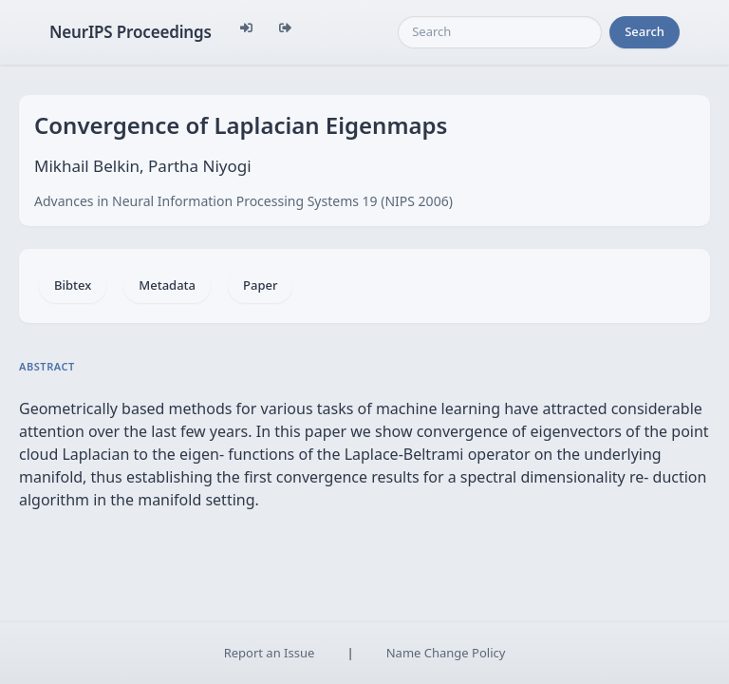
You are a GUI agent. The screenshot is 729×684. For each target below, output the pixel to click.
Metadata (167, 285)
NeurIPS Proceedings (130, 32)
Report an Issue (269, 652)
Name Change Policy (446, 652)
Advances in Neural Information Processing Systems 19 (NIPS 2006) (243, 201)
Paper (260, 285)
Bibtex (72, 285)
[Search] (500, 32)
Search (644, 31)
